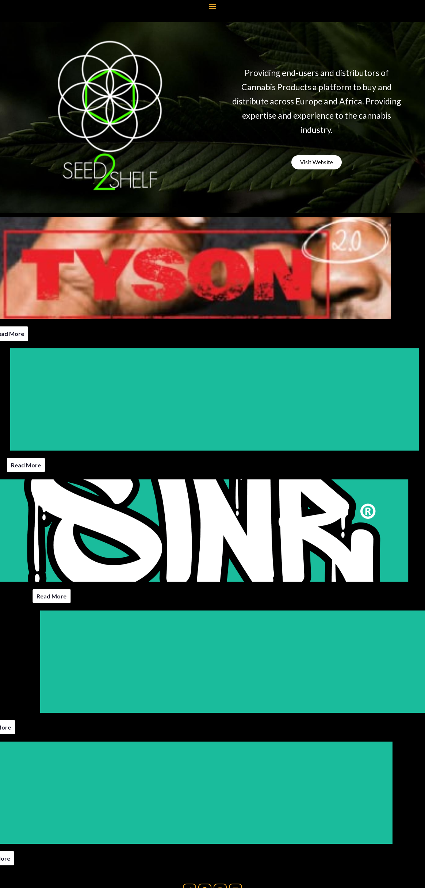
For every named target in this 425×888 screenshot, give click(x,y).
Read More (26, 465)
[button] (213, 6)
